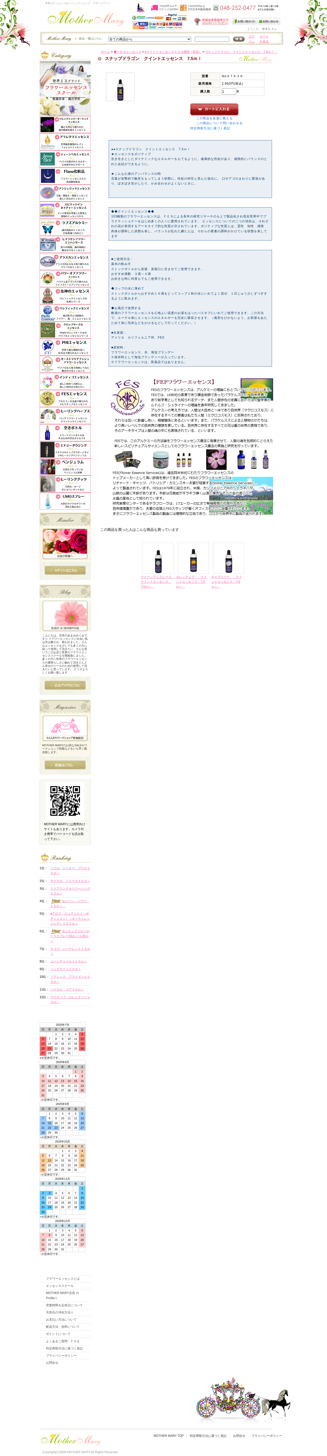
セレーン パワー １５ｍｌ (69, 903)
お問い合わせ (269, 21)
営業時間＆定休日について (64, 1305)
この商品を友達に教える (214, 118)
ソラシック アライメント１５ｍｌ (70, 979)
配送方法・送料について (63, 1327)
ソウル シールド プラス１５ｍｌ (70, 870)
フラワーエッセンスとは (63, 1278)
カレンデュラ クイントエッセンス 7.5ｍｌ (191, 581)
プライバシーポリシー (61, 1355)
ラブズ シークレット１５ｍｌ (70, 951)
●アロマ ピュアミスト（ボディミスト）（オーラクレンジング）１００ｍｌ (70, 918)
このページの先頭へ (238, 627)
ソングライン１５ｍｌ (65, 969)
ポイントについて (58, 1334)
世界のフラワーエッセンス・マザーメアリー (86, 20)
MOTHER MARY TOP (169, 1436)
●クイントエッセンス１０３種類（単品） (173, 52)
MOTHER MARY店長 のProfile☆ (62, 1295)
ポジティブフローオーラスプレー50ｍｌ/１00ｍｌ (69, 936)
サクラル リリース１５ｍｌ (70, 881)
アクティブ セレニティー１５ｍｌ (70, 999)
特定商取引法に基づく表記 (210, 128)
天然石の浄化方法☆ (60, 1312)
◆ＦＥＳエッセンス (127, 52)
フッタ (70, 1438)
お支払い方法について (61, 1319)
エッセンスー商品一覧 (73, 38)
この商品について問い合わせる (219, 123)
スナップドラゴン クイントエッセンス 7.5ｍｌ (241, 52)
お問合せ (52, 1363)
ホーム (105, 52)
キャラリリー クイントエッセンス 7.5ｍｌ (226, 581)
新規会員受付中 (180, 22)
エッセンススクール (60, 1286)
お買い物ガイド (245, 21)
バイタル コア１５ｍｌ (67, 989)
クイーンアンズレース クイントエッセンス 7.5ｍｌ (159, 581)
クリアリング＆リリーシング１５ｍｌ (70, 891)
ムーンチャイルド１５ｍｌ (68, 961)
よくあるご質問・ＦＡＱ (62, 1341)
